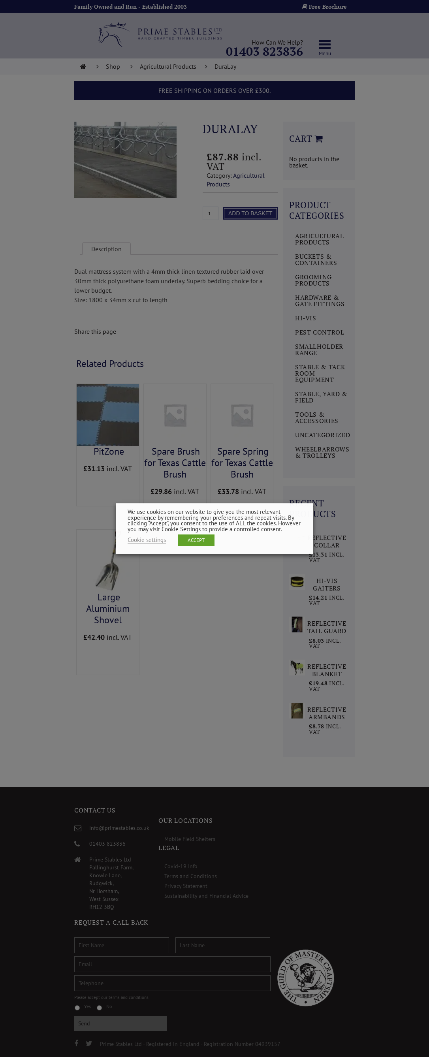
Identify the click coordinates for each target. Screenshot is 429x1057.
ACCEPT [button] (196, 540)
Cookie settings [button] (147, 540)
